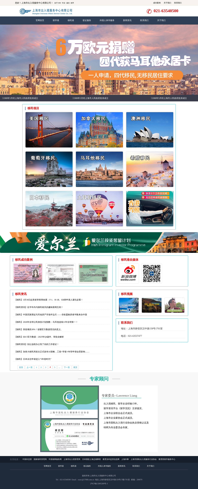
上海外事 (125, 459)
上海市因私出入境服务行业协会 (144, 459)
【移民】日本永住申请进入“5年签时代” (33, 359)
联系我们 (178, 3)
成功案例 (157, 3)
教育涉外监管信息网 (111, 459)
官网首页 (40, 20)
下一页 (67, 367)
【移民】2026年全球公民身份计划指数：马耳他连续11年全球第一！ (46, 322)
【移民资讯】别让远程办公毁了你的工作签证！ (37, 344)
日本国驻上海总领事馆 (91, 459)
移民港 (71, 20)
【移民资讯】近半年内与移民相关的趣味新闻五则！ (39, 307)
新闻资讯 (127, 20)
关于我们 (167, 3)
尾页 (75, 367)
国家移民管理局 (40, 459)
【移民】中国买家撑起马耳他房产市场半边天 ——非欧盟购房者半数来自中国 (51, 314)
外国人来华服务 (107, 20)
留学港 (56, 20)
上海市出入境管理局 (72, 459)
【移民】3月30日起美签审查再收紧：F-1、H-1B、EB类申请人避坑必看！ (49, 300)
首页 (21, 367)
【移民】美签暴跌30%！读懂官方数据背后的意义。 (39, 329)
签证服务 (87, 20)
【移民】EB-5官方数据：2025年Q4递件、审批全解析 (39, 337)
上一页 (30, 367)
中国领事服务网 (55, 459)
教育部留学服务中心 (167, 459)
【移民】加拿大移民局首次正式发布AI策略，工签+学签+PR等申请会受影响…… (52, 352)
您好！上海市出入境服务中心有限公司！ (34, 3)
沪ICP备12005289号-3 (99, 484)
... (59, 367)
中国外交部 (27, 459)
